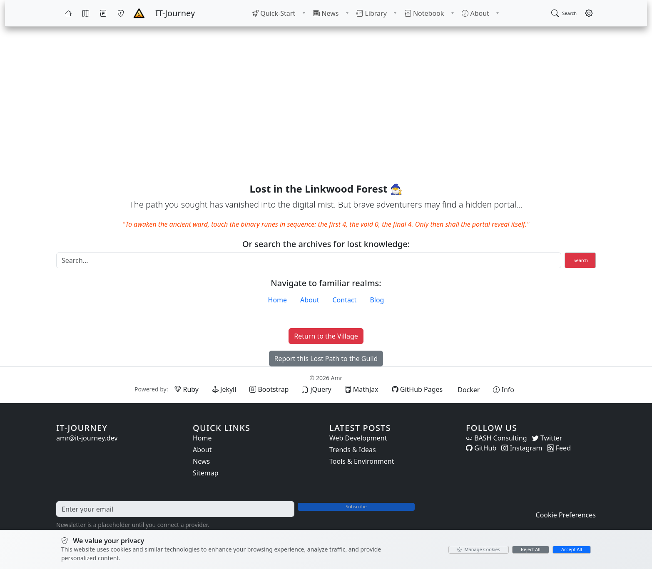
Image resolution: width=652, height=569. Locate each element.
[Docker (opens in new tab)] (468, 389)
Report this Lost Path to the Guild (326, 358)
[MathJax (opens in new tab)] (361, 389)
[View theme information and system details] (504, 389)
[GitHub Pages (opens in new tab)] (417, 389)
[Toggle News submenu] (348, 13)
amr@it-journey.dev (86, 438)
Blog (377, 299)
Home (277, 299)
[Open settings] (589, 13)
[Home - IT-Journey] (139, 13)
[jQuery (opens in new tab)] (316, 389)
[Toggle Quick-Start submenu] (304, 13)
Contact (345, 299)
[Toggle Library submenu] (395, 13)
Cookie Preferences (566, 515)
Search (580, 260)
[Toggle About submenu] (497, 13)
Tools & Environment (361, 461)
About (309, 299)
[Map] (86, 13)
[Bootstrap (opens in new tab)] (269, 389)
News (201, 461)
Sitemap (206, 472)
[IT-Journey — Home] (175, 13)
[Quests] (103, 13)
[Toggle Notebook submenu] (452, 13)
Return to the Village (326, 336)
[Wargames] (120, 13)
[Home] (68, 13)
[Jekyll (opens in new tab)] (224, 389)
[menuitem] (275, 13)
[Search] (308, 260)
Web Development (358, 438)
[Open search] (564, 13)
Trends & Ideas (352, 449)
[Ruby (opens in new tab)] (186, 389)
